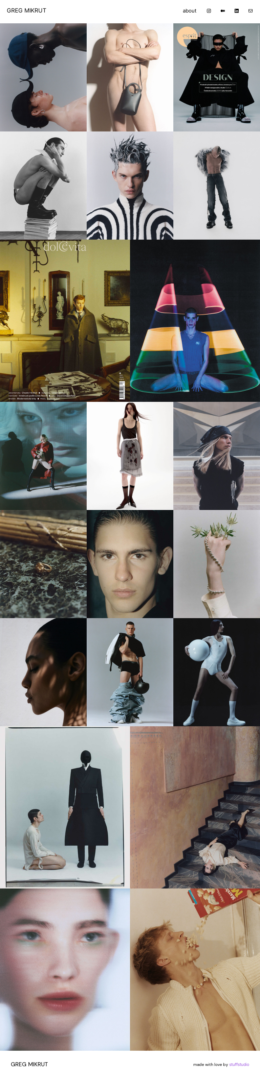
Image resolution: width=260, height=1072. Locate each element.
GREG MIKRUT (26, 10)
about (189, 10)
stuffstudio (239, 1064)
